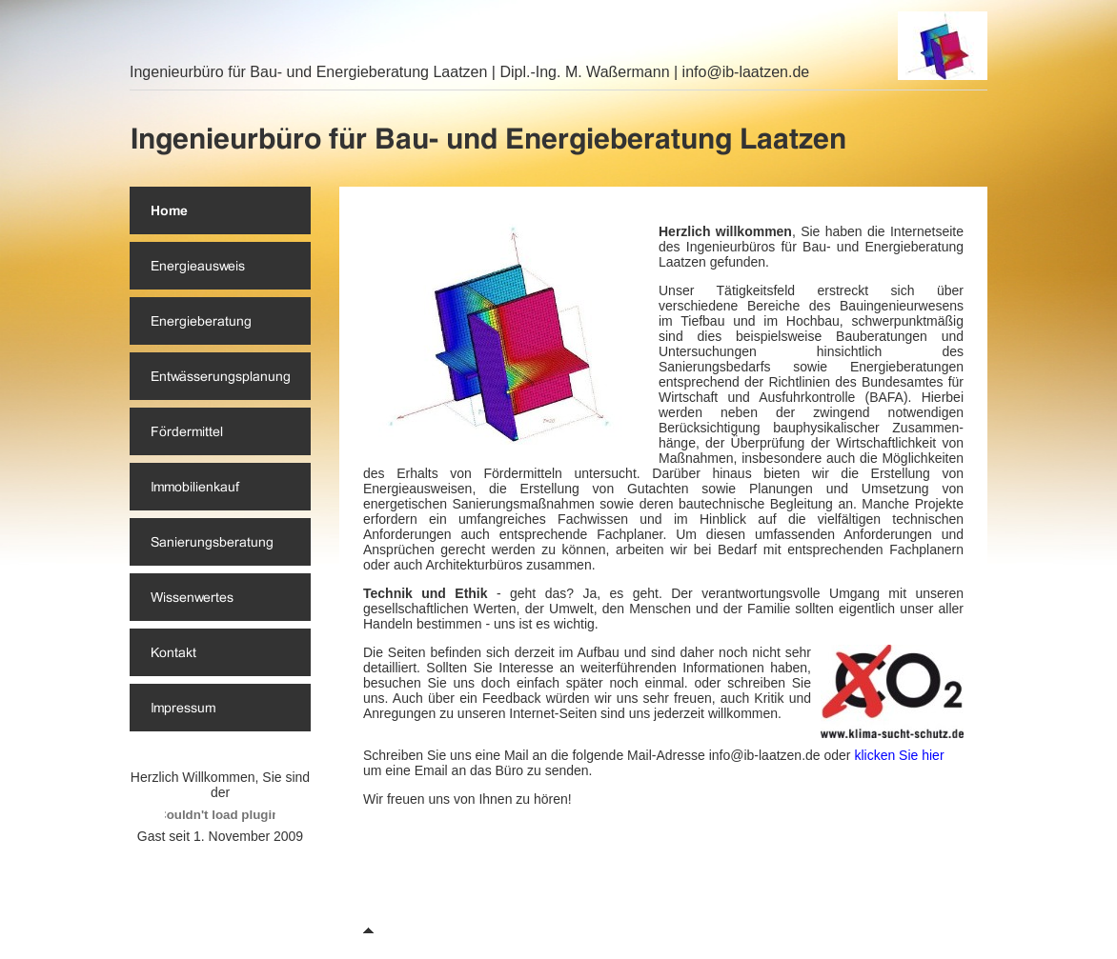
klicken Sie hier (899, 755)
